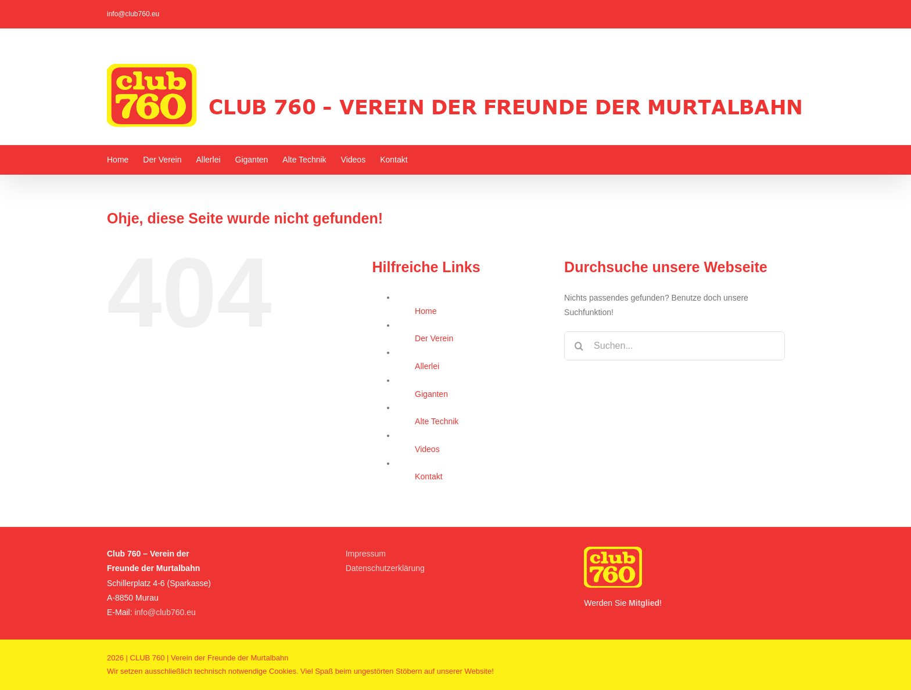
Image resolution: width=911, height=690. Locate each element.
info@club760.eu (133, 14)
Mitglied (644, 603)
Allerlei (427, 366)
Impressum (366, 553)
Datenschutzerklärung (385, 568)
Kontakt (428, 476)
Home (425, 311)
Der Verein (434, 338)
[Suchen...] (674, 345)
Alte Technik (436, 421)
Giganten (431, 394)
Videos (427, 449)
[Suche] (578, 345)
